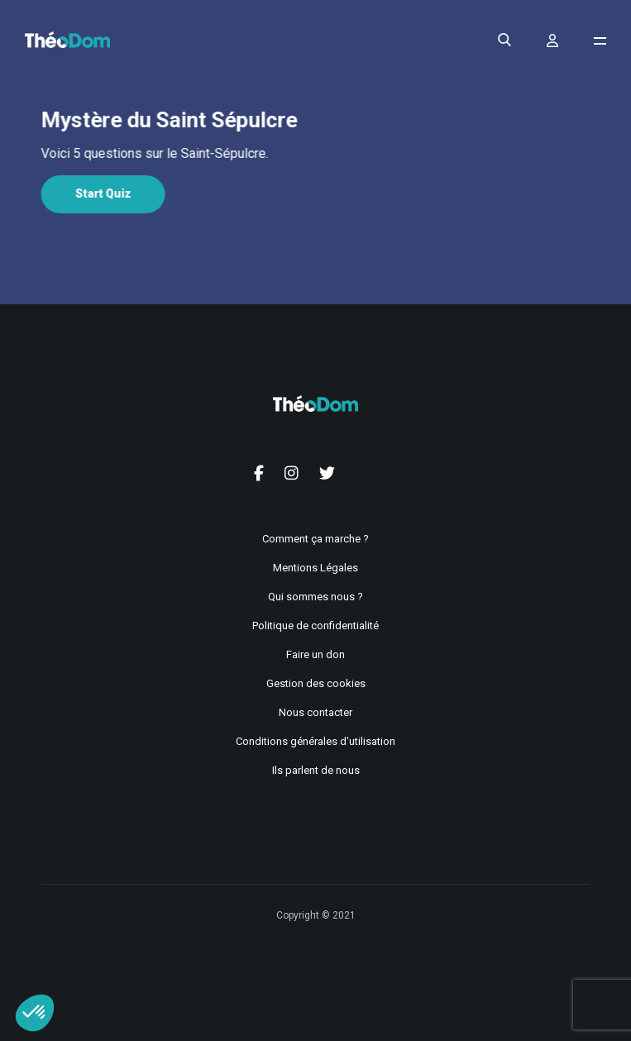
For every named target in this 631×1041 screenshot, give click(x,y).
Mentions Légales (315, 567)
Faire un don (315, 654)
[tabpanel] (314, 154)
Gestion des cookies (316, 683)
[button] (35, 1013)
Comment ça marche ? (315, 538)
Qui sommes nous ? (315, 596)
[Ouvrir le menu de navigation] (600, 41)
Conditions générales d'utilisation (315, 741)
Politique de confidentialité (315, 625)
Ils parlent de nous (316, 770)
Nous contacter (315, 712)
